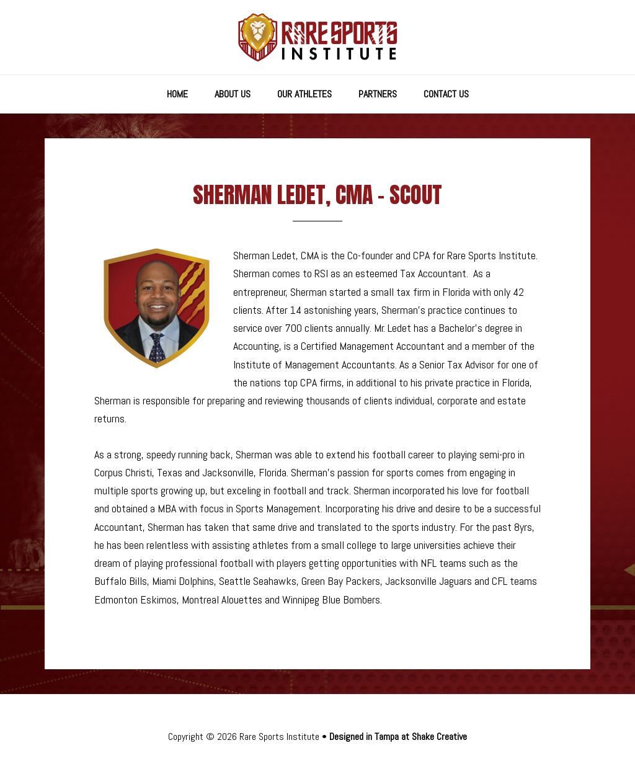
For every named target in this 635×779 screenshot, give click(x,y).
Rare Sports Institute (317, 37)
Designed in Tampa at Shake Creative (398, 736)
